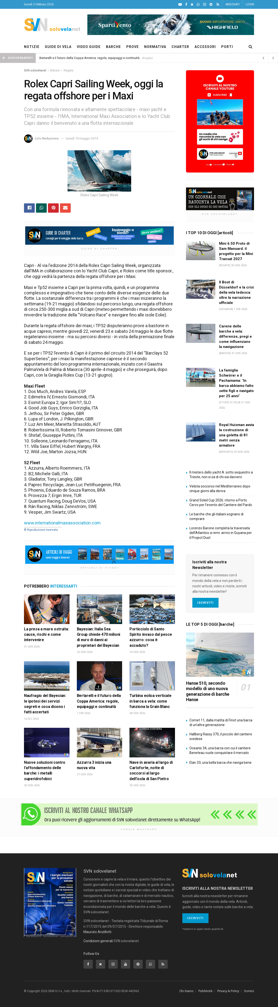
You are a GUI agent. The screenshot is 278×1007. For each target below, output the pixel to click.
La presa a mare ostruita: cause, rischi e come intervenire (46, 634)
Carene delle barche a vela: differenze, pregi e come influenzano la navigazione (235, 336)
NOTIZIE (31, 47)
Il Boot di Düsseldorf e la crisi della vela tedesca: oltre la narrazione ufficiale (236, 292)
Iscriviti (205, 602)
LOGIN (250, 4)
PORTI (227, 47)
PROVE (132, 47)
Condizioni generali (98, 941)
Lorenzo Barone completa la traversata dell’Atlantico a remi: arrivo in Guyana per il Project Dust (220, 533)
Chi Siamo (186, 991)
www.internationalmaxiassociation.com (62, 522)
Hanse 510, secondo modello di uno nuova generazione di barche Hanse (207, 691)
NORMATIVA (155, 47)
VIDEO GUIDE (89, 47)
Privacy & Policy (228, 991)
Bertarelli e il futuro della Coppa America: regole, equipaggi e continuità (89, 58)
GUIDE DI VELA (58, 47)
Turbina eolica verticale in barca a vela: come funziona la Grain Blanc (150, 701)
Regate (68, 70)
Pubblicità (205, 991)
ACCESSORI (205, 47)
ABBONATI (232, 4)
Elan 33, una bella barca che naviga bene (220, 762)
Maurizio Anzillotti (97, 932)
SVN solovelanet (35, 70)
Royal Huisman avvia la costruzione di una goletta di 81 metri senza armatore (236, 435)
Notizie (55, 70)
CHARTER (180, 47)
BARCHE (113, 47)
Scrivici (249, 991)
